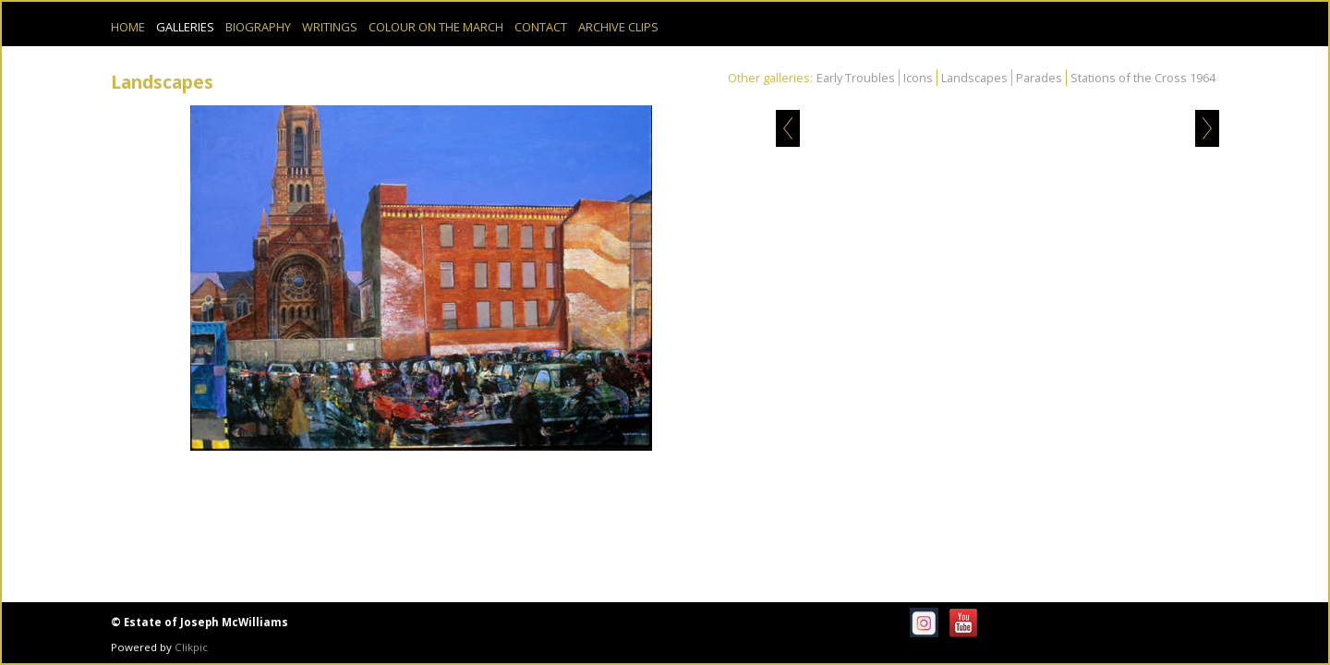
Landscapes (974, 77)
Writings (329, 26)
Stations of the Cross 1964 (1142, 77)
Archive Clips (618, 26)
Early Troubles (855, 77)
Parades (1039, 77)
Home (128, 26)
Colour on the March (436, 26)
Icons (918, 77)
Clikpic (191, 647)
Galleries (185, 26)
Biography (258, 26)
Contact (540, 26)
